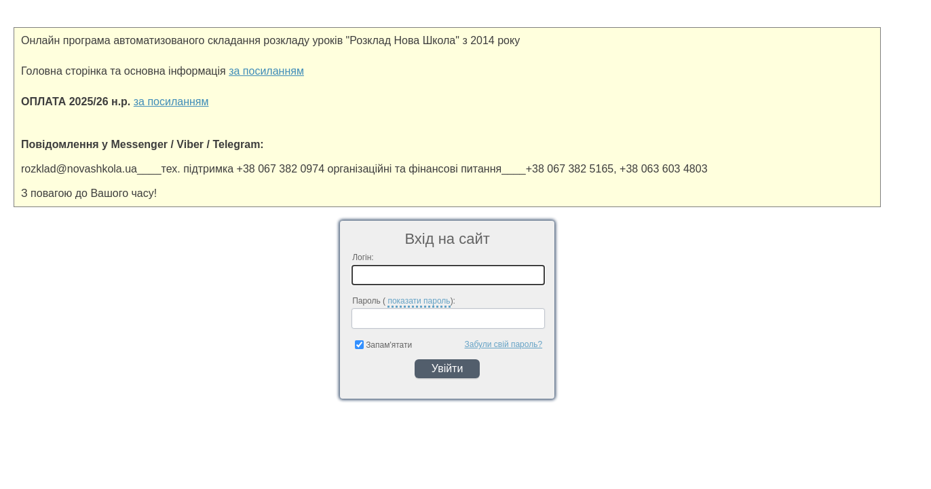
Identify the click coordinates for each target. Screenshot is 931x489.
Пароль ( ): (403, 302)
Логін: (363, 257)
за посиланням (266, 71)
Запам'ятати (383, 345)
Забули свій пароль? (504, 344)
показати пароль (418, 301)
